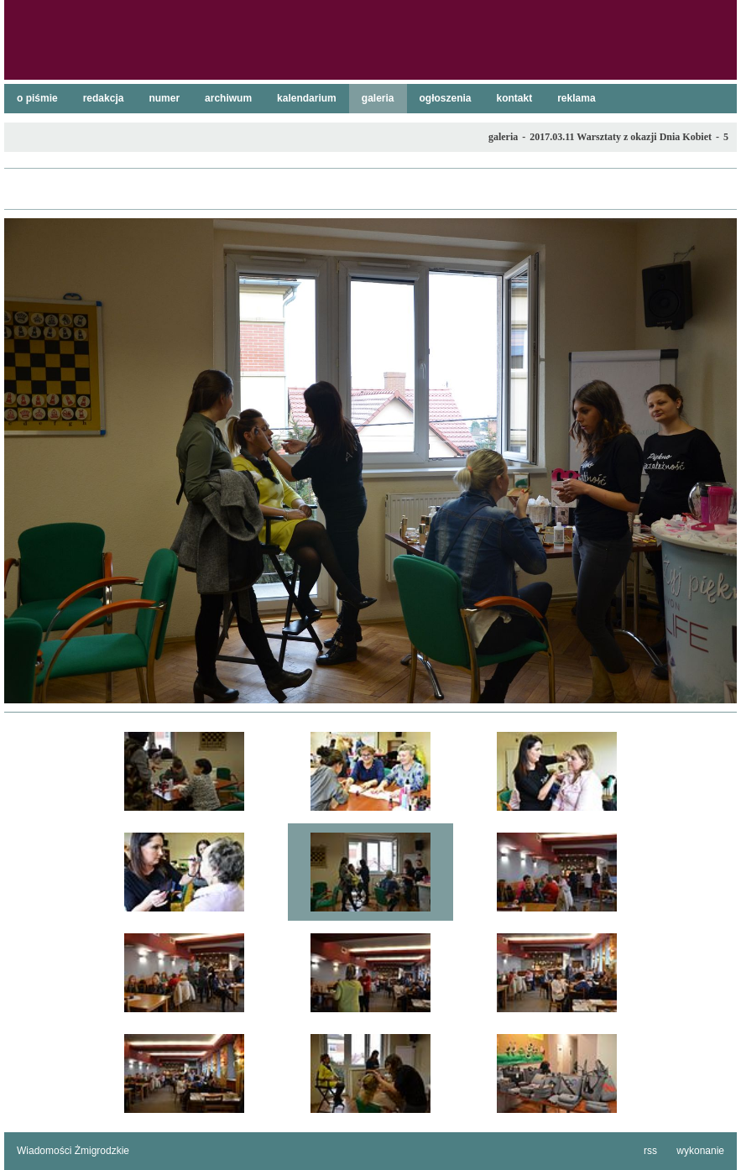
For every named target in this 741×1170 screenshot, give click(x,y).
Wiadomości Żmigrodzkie (73, 1151)
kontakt (515, 98)
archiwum (228, 98)
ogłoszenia (446, 98)
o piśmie (37, 98)
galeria (378, 98)
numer (164, 98)
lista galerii (370, 189)
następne (716, 460)
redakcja (103, 98)
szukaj (717, 17)
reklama (576, 98)
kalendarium (307, 98)
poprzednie (25, 460)
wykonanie (700, 1151)
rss (650, 1151)
